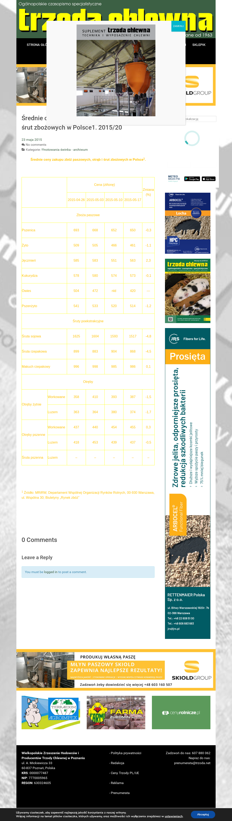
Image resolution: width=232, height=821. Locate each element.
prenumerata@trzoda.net (192, 763)
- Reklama (116, 783)
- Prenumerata (119, 793)
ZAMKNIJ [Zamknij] (178, 26)
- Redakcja (116, 763)
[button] (187, 223)
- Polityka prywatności (125, 753)
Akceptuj (203, 814)
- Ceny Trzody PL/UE (124, 773)
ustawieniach (174, 816)
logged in (50, 572)
